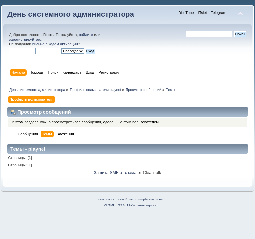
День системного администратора (70, 14)
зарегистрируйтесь (25, 39)
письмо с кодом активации (55, 44)
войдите (86, 35)
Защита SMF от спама (115, 172)
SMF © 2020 (126, 199)
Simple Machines (150, 199)
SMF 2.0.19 (106, 199)
